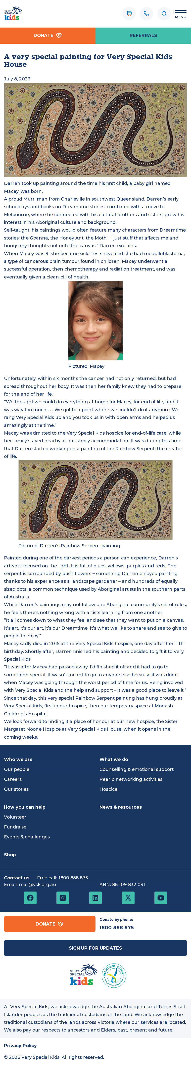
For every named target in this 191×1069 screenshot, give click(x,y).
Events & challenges (27, 836)
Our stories (16, 789)
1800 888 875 (73, 877)
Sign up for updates (95, 948)
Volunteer (15, 817)
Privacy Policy (20, 1045)
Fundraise (15, 826)
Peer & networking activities (130, 779)
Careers (13, 779)
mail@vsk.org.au (37, 884)
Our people (16, 769)
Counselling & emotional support (136, 769)
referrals (143, 35)
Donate (48, 36)
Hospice (108, 789)
